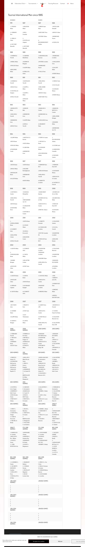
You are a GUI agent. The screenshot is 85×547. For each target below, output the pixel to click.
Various (42, 3)
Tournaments (32, 3)
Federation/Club (20, 3)
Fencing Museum (53, 3)
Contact (62, 3)
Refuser (60, 541)
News (72, 3)
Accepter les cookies (38, 541)
